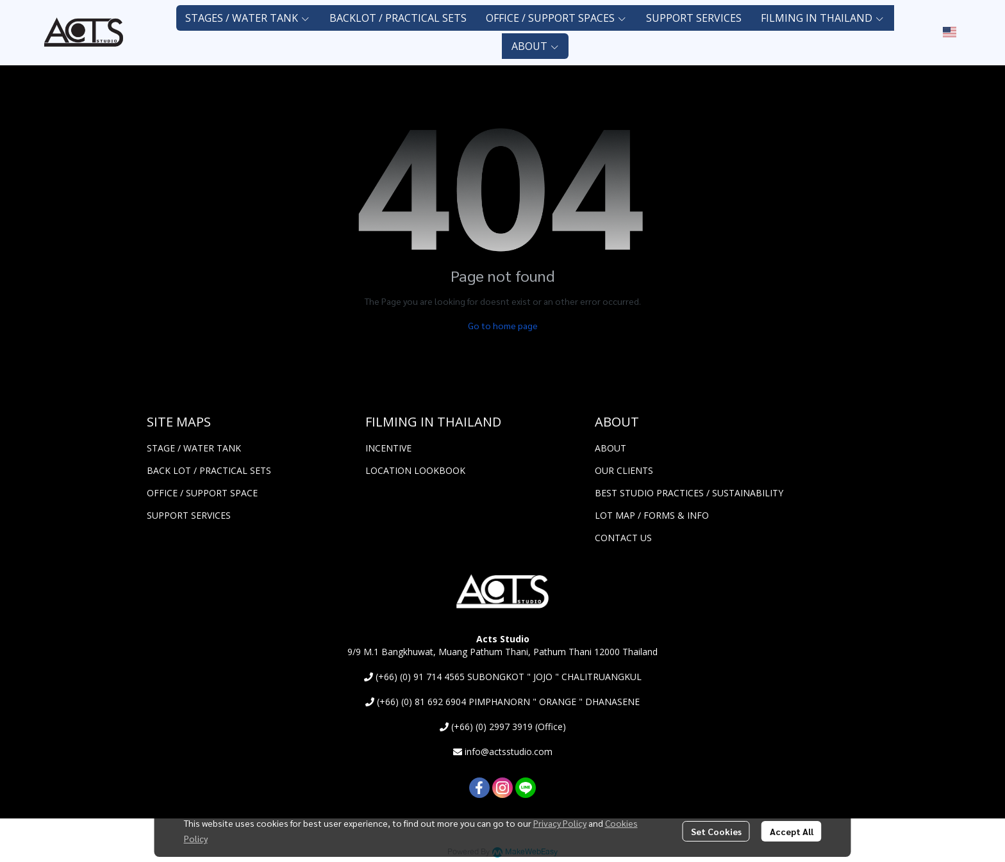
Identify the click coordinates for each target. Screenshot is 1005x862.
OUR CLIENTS (624, 470)
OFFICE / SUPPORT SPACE (202, 493)
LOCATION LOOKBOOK (415, 470)
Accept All (791, 831)
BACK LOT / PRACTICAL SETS (209, 470)
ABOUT (610, 448)
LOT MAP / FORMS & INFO (652, 515)
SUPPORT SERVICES (189, 515)
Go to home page (503, 325)
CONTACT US (623, 538)
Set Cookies (716, 831)
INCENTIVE (388, 448)
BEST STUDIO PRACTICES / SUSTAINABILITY (689, 493)
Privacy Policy (559, 823)
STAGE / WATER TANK (194, 448)
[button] (949, 32)
